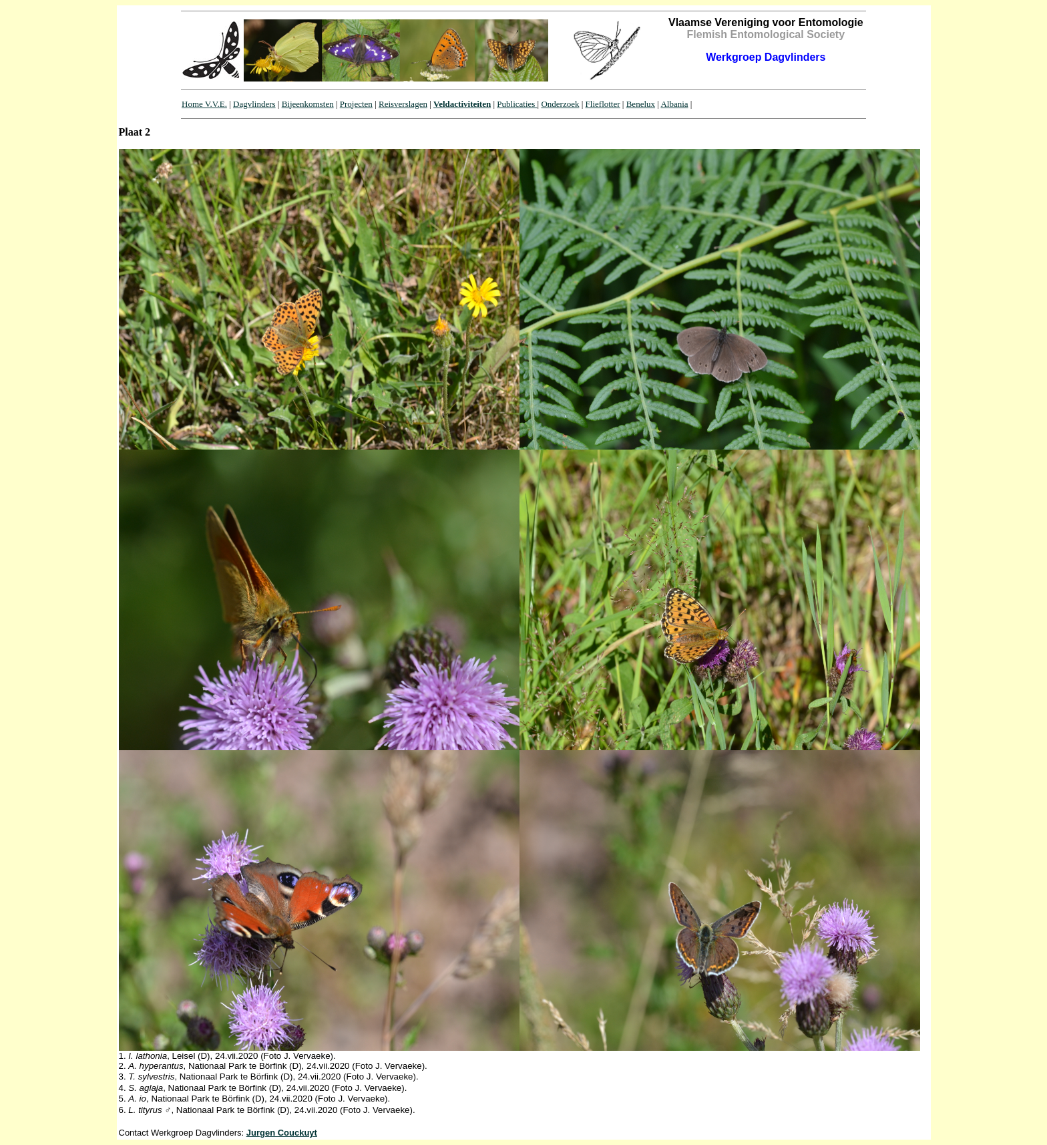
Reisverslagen (403, 104)
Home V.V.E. (204, 104)
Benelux (640, 104)
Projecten (356, 104)
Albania (674, 104)
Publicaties (517, 104)
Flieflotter (603, 104)
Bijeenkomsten (308, 104)
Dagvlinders (254, 104)
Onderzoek (560, 104)
